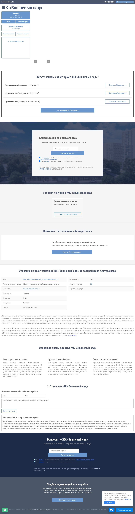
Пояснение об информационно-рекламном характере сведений (18, 511)
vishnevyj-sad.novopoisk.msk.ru (45, 503)
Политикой (127, 499)
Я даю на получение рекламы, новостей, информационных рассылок (61, 159)
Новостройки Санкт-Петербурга (10, 508)
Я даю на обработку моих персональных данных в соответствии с (60, 156)
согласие (46, 155)
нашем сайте (72, 333)
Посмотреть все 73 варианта (67, 112)
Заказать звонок (82, 151)
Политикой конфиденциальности (48, 157)
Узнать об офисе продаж (67, 249)
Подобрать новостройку (67, 493)
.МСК (7, 2)
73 (91, 282)
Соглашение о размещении (96, 510)
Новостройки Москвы (25, 508)
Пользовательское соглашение (80, 510)
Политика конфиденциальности (45, 511)
